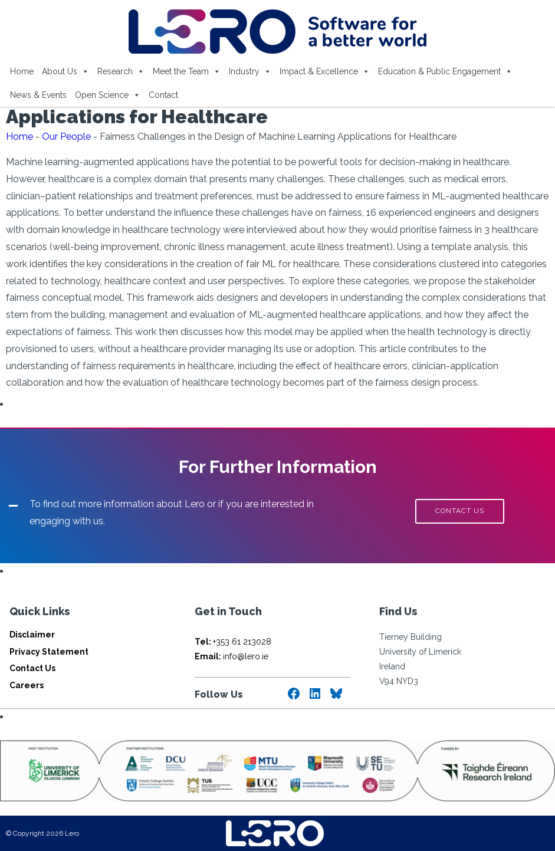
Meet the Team (187, 71)
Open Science (107, 95)
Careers (26, 685)
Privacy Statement (48, 651)
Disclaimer (32, 634)
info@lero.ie (231, 656)
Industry (250, 71)
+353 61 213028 (233, 641)
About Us (65, 71)
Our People (66, 136)
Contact (163, 95)
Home (22, 71)
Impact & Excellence (325, 71)
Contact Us (32, 668)
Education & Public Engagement (445, 71)
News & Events (38, 95)
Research (121, 71)
